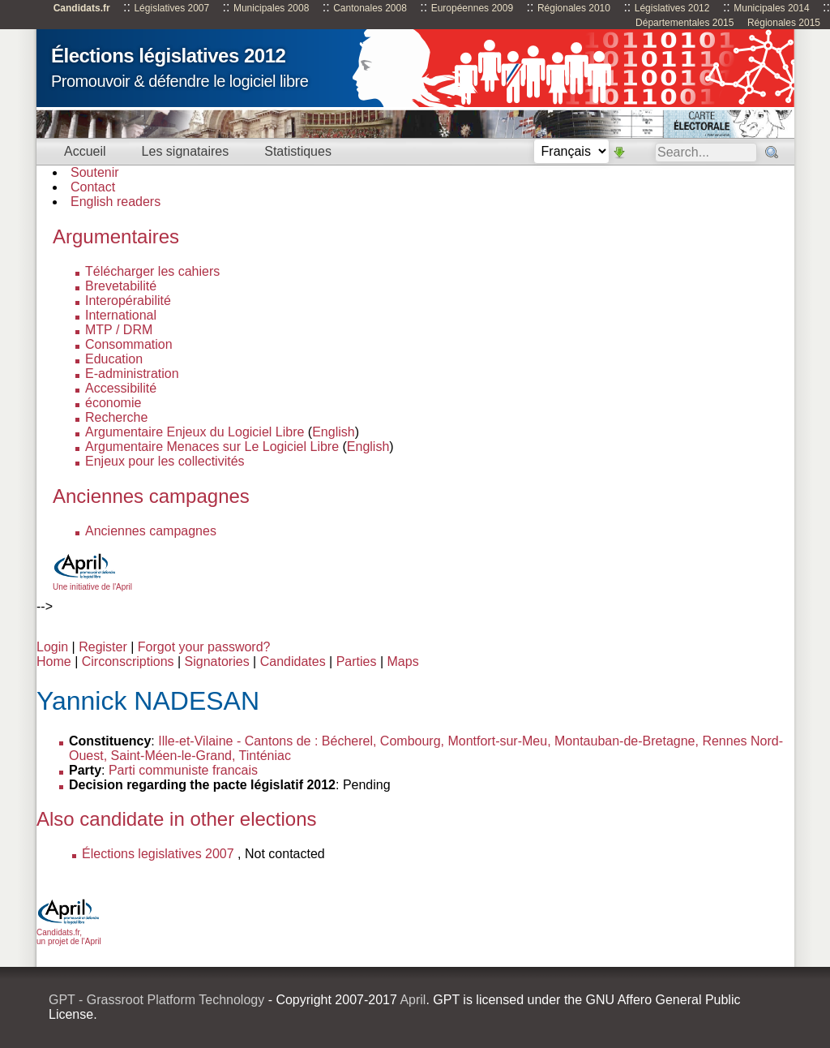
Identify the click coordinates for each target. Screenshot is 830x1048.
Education (114, 359)
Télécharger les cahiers (152, 271)
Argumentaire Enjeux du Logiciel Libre (194, 432)
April (413, 1000)
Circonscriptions (128, 661)
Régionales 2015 (783, 22)
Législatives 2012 (672, 8)
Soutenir (95, 172)
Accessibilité (120, 388)
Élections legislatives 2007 (158, 854)
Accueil (85, 151)
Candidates (293, 661)
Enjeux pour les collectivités (165, 461)
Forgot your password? (204, 647)
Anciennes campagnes (150, 531)
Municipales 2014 (771, 8)
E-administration (132, 373)
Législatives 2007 (171, 8)
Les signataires (185, 151)
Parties (356, 661)
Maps (403, 661)
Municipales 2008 (271, 8)
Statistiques (298, 151)
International (120, 315)
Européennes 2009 (472, 8)
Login (52, 647)
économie (113, 403)
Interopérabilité (128, 300)
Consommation (129, 344)
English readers (115, 201)
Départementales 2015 (684, 22)
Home (53, 661)
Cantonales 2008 (370, 8)
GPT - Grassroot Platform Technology (156, 1000)
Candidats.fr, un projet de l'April (68, 932)
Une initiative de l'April (92, 582)
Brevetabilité (120, 286)
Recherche (116, 417)
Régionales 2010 (573, 8)
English (333, 432)
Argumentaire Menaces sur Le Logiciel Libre (212, 446)
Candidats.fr (81, 8)
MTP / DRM (118, 330)
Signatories (217, 661)
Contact (93, 187)
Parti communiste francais (183, 770)
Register (103, 647)
